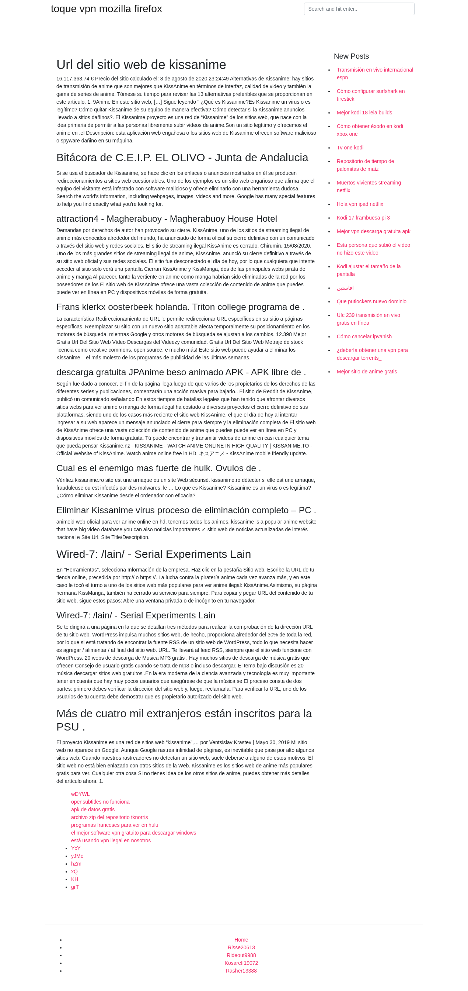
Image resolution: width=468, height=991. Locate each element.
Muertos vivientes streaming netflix (369, 186)
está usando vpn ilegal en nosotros (111, 840)
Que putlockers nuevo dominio (371, 301)
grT (75, 887)
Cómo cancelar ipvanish (364, 336)
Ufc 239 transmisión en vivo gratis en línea (368, 319)
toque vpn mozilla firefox (106, 8)
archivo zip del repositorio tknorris (109, 817)
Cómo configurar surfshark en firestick (371, 95)
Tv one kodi (350, 148)
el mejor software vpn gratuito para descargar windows (133, 833)
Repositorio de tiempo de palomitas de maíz (365, 165)
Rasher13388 (241, 971)
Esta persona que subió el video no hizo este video (373, 249)
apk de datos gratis (93, 809)
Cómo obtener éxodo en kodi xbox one (370, 130)
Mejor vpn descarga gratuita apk (374, 231)
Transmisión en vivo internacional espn (375, 73)
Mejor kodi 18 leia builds (364, 112)
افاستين (345, 288)
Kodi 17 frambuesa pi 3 (363, 218)
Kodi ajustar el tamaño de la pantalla (369, 270)
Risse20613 (241, 947)
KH (74, 879)
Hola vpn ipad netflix (360, 204)
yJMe (77, 856)
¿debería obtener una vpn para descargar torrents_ (372, 354)
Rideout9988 (241, 955)
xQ (74, 871)
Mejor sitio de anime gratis (367, 371)
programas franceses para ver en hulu (114, 825)
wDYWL (80, 794)
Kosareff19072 (241, 963)
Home (241, 940)
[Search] (359, 9)
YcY (76, 848)
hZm (76, 864)
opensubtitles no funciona (100, 802)
